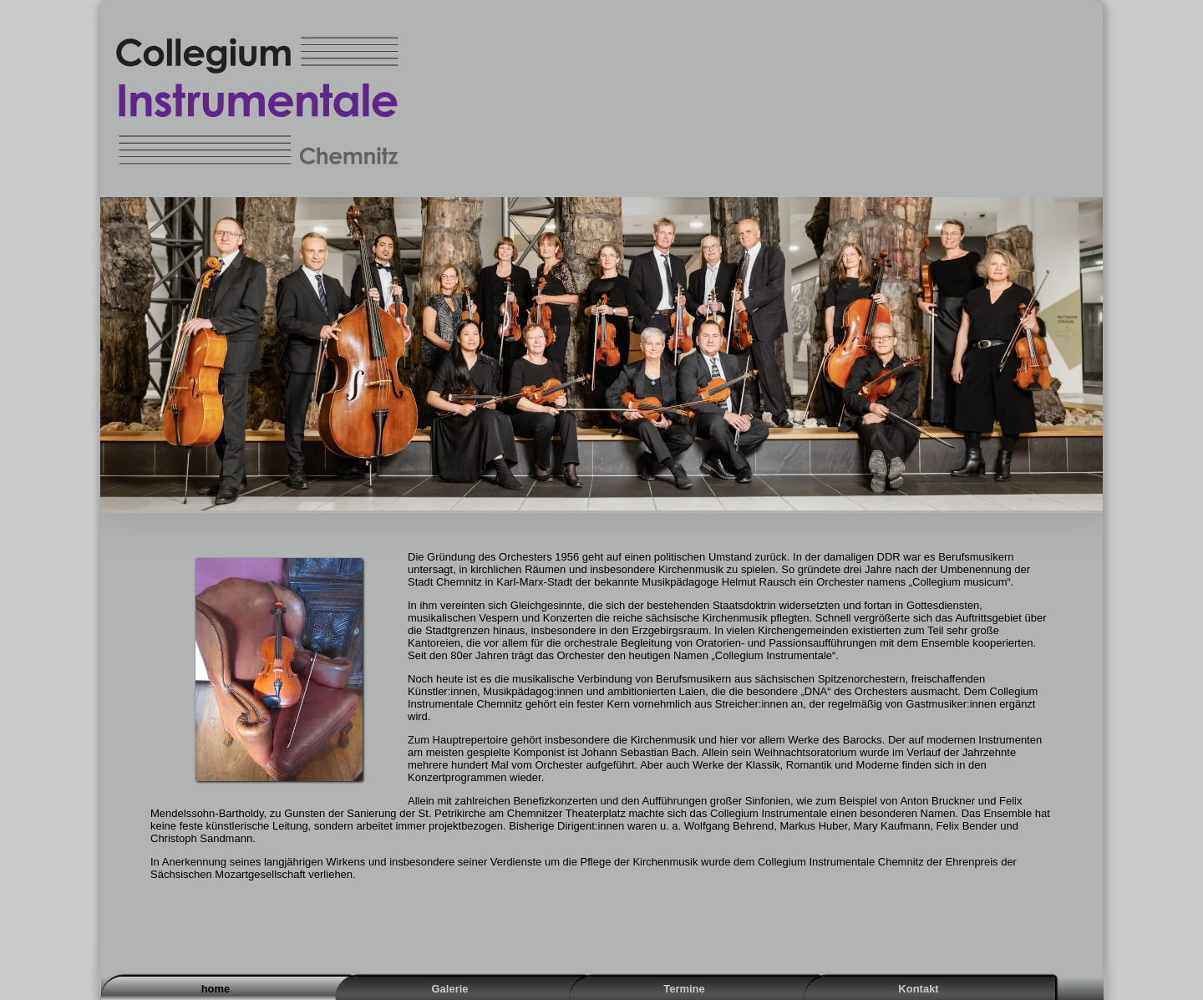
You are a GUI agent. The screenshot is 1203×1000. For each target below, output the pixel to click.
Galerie (449, 988)
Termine (684, 988)
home (216, 988)
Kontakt (918, 988)
